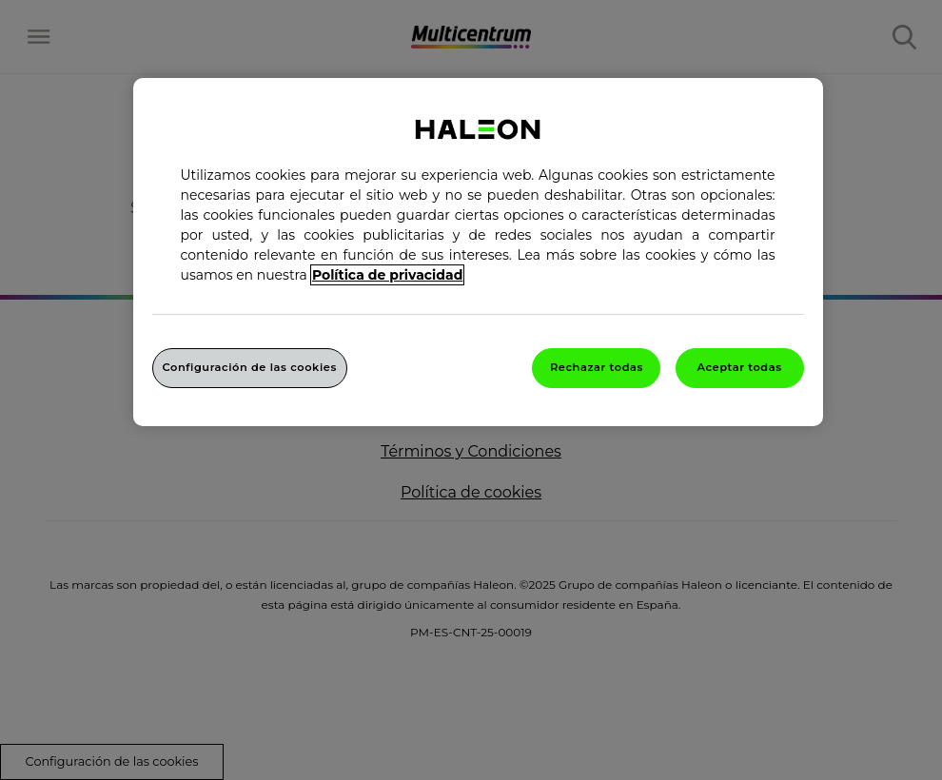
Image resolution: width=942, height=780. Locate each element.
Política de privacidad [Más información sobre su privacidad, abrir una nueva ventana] (387, 274)
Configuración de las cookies (250, 367)
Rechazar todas (596, 367)
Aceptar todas (739, 367)
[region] (478, 252)
